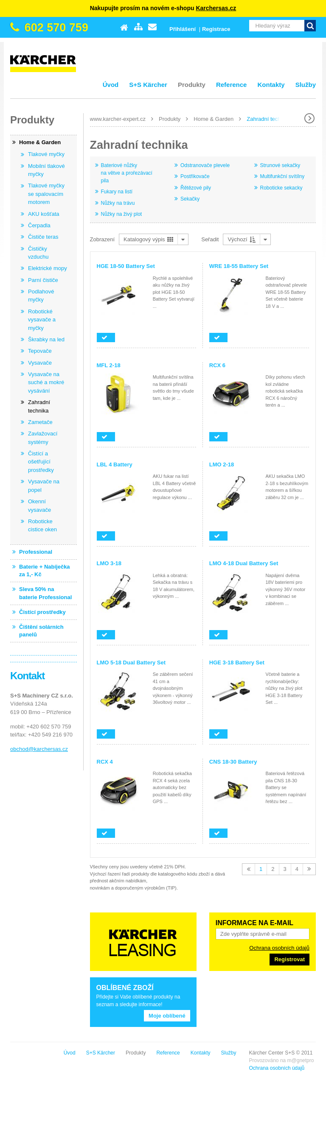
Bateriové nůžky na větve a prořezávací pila (126, 173)
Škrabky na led (46, 339)
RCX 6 (217, 365)
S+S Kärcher (148, 84)
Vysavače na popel (43, 485)
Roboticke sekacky (281, 188)
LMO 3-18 (109, 563)
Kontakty (270, 84)
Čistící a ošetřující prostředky (41, 461)
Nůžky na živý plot (121, 214)
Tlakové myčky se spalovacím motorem (46, 193)
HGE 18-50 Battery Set (126, 266)
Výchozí (242, 239)
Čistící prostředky (42, 612)
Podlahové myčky (41, 295)
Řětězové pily (195, 188)
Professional (35, 552)
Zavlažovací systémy (42, 437)
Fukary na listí (117, 192)
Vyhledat (310, 25)
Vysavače (40, 363)
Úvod (111, 84)
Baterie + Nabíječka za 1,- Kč (44, 570)
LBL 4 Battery (114, 464)
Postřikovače (195, 176)
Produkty (191, 84)
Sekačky (190, 199)
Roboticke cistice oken (42, 525)
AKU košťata (43, 214)
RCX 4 (105, 762)
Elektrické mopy (47, 268)
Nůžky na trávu (118, 203)
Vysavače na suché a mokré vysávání (46, 382)
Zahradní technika (269, 119)
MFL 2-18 (109, 365)
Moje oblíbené (167, 1016)
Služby (305, 84)
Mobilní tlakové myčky (46, 170)
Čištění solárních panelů (41, 631)
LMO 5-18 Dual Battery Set (131, 662)
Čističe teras (43, 237)
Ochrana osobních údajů (279, 948)
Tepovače (40, 351)
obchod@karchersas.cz (39, 749)
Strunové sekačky (280, 165)
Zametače (40, 422)
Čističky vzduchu (38, 252)
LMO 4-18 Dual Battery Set (243, 563)
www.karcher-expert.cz (118, 119)
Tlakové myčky (46, 154)
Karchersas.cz (216, 8)
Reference (231, 84)
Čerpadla (39, 225)
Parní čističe (43, 280)
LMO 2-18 (221, 464)
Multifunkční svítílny (282, 176)
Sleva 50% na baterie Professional (45, 593)
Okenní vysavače (39, 505)
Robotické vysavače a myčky (42, 319)
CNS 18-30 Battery (233, 762)
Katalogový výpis (148, 239)
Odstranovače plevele (205, 165)
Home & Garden (213, 119)
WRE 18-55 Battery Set (238, 266)
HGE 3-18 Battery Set (236, 662)
